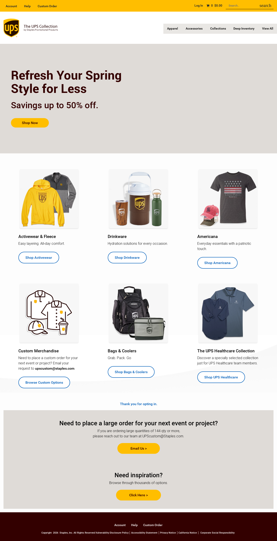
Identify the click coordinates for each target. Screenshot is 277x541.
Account (11, 6)
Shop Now (30, 123)
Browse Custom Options (44, 382)
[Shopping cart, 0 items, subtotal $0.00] (214, 6)
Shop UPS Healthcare (221, 377)
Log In (198, 5)
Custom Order (47, 6)
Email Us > (139, 448)
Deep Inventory (245, 28)
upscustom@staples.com (54, 368)
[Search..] (249, 5)
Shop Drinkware (127, 257)
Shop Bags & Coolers (131, 372)
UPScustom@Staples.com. (163, 436)
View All (268, 28)
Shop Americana (217, 263)
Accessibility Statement (144, 532)
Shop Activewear (38, 257)
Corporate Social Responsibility (217, 532)
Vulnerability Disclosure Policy (112, 532)
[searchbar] (265, 5)
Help (27, 6)
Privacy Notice (168, 532)
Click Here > (138, 495)
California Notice (187, 532)
